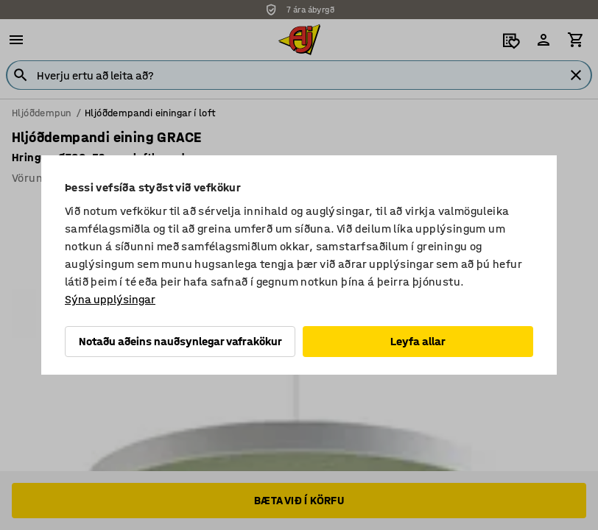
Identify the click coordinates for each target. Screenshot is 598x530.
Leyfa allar (418, 341)
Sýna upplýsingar (110, 299)
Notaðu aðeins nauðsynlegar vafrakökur (180, 341)
